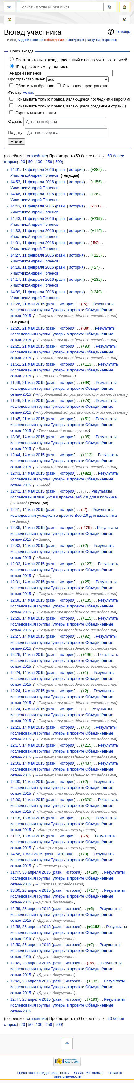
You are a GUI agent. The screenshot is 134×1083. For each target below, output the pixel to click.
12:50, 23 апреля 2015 (30, 945)
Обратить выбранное (35, 86)
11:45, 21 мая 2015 (27, 419)
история (76, 169)
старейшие (37, 156)
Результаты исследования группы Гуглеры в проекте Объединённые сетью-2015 (62, 310)
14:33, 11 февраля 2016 (32, 231)
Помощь (123, 32)
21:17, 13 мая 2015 (27, 836)
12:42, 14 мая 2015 (27, 491)
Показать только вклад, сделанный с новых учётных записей (71, 60)
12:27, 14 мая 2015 (27, 636)
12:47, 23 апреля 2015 (30, 999)
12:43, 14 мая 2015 (27, 473)
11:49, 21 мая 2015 (27, 382)
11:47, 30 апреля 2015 (30, 872)
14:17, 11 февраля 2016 (32, 279)
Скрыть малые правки (36, 113)
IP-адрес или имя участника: (42, 67)
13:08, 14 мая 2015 (27, 437)
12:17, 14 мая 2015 (27, 745)
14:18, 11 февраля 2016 (32, 267)
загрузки (93, 40)
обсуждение (54, 40)
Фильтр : (21, 92)
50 (30, 162)
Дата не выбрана (41, 122)
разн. (61, 169)
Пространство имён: (26, 79)
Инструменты (124, 20)
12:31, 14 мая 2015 (27, 582)
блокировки (75, 40)
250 (49, 162)
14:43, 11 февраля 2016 (32, 206)
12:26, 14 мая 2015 (27, 655)
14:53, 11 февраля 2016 (32, 182)
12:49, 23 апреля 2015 (30, 963)
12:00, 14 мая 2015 (27, 782)
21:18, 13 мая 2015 (27, 818)
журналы (109, 40)
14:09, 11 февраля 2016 (32, 292)
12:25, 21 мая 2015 (27, 346)
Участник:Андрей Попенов (34, 175)
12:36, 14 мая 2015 (27, 528)
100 (39, 162)
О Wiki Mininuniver (89, 1073)
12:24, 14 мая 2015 (27, 673)
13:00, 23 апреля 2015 (30, 890)
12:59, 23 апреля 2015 (30, 909)
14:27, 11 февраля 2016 (32, 255)
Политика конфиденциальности (43, 1073)
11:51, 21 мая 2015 (27, 364)
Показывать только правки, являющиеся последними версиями (74, 99)
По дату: (16, 132)
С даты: (15, 121)
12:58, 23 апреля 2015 (30, 927)
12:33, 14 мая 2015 (27, 546)
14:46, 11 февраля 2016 (32, 194)
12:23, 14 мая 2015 (27, 727)
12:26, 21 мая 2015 (27, 304)
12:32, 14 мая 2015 (27, 564)
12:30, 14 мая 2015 (27, 600)
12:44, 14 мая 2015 (27, 455)
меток (28, 92)
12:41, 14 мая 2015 (27, 509)
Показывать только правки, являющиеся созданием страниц (71, 106)
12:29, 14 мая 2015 (27, 618)
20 (22, 162)
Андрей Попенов (30, 40)
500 (58, 162)
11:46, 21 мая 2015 (27, 400)
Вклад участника (9, 20)
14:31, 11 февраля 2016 (32, 243)
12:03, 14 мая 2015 (27, 763)
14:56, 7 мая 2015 (26, 854)
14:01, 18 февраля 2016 (32, 169)
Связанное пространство (85, 86)
